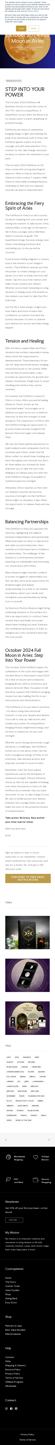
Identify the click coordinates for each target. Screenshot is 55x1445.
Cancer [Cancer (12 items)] (24, 1067)
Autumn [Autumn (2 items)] (20, 1062)
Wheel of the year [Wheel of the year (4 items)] (23, 1120)
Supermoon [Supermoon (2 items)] (11, 1115)
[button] (6, 1408)
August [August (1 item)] (10, 1062)
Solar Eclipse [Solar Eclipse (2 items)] (33, 1111)
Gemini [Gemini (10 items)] (23, 1077)
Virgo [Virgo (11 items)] (9, 1120)
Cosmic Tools (12, 1286)
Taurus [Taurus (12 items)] (23, 1115)
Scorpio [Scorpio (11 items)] (20, 1111)
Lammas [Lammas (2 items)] (10, 1081)
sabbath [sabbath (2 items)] (10, 1106)
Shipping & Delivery (15, 1365)
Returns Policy (13, 1369)
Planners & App (13, 1325)
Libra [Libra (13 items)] (26, 1081)
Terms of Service (14, 1377)
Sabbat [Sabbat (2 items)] (40, 1101)
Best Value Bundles (15, 1329)
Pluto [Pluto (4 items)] (9, 1101)
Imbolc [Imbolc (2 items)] (32, 1077)
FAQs (8, 1361)
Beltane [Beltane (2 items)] (31, 1062)
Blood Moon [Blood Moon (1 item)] (12, 1067)
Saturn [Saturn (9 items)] (10, 1111)
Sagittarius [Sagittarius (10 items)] (23, 1106)
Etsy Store (11, 1302)
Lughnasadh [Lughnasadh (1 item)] (38, 1081)
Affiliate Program (14, 1381)
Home (8, 1277)
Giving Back (11, 1298)
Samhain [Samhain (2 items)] (35, 1106)
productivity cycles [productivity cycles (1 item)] (25, 1101)
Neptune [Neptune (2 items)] (10, 1091)
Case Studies (12, 1290)
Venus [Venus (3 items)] (43, 1115)
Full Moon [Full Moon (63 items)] (11, 1077)
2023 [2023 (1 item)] (9, 1057)
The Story (10, 1282)
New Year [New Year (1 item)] (35, 1091)
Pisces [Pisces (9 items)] (21, 1096)
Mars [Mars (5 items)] (24, 1086)
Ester (34, 49)
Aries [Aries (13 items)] (37, 1057)
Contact (9, 1357)
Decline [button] (34, 28)
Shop (8, 1294)
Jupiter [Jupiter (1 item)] (42, 1077)
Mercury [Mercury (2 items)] (34, 1086)
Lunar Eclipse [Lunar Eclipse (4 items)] (12, 1086)
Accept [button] (21, 28)
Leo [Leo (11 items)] (18, 1081)
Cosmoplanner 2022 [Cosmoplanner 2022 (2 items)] (15, 1072)
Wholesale (10, 1386)
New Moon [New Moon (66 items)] (22, 1091)
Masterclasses (13, 1334)
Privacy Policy (32, 11)
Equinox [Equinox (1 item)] (41, 1072)
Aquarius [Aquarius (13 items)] (27, 1057)
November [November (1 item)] (11, 1096)
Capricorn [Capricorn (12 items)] (36, 1067)
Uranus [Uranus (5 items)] (34, 1115)
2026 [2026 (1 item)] (17, 1057)
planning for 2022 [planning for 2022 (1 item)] (36, 1096)
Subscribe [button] (14, 1220)
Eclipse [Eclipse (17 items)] (31, 1072)
